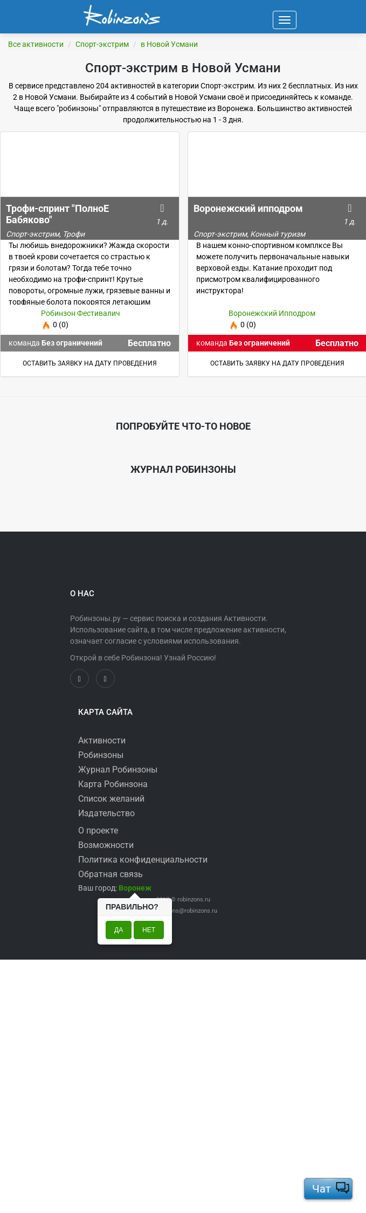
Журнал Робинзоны (117, 769)
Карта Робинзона (113, 784)
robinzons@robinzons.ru (185, 910)
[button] (135, 888)
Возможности (106, 845)
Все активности (36, 44)
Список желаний (111, 799)
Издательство (106, 813)
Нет (148, 930)
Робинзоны (100, 755)
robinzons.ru (193, 899)
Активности (102, 740)
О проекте (98, 830)
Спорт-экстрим (102, 44)
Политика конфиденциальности (143, 859)
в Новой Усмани (169, 44)
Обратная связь (110, 874)
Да (118, 930)
